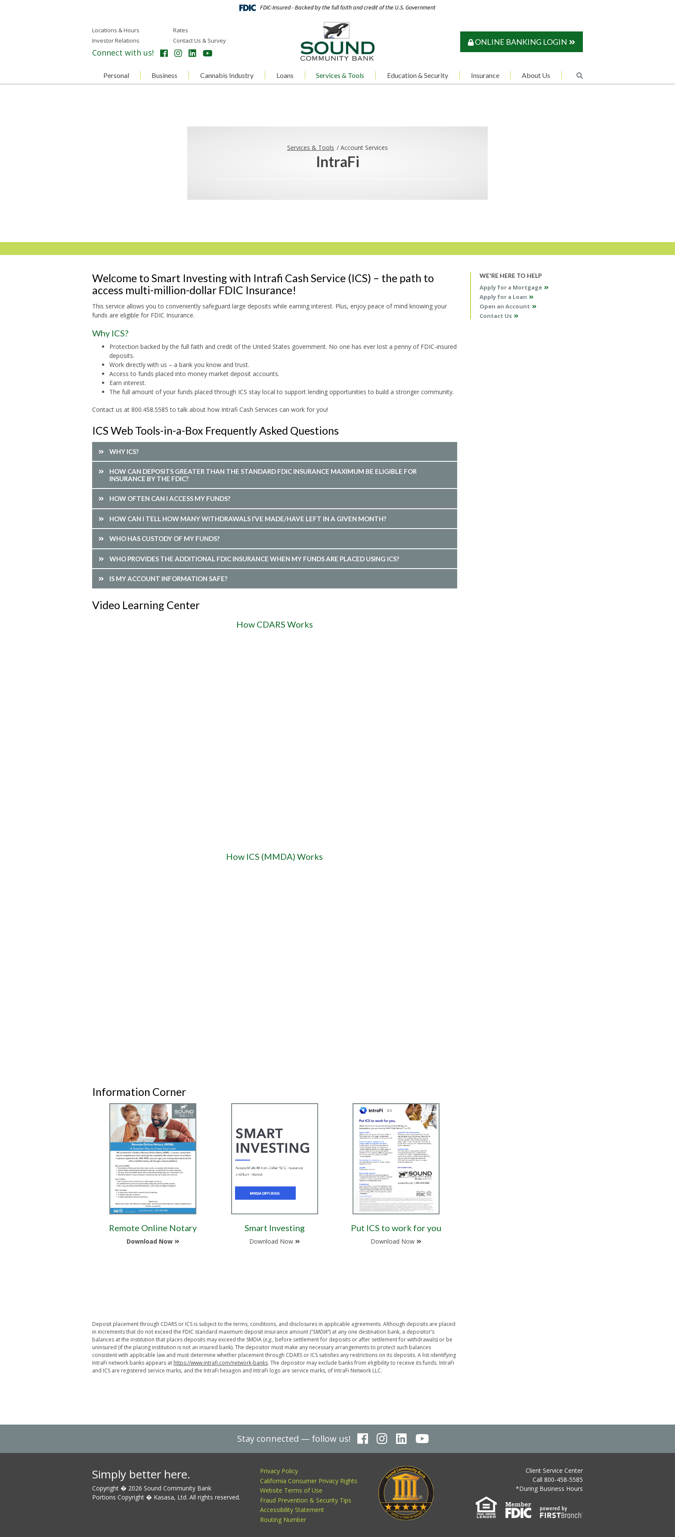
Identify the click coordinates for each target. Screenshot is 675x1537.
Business (164, 75)
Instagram (178, 53)
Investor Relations (115, 40)
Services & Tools (340, 75)
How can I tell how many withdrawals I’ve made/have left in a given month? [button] (247, 519)
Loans (285, 75)
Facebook (164, 53)
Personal (116, 75)
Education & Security (417, 75)
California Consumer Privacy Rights (308, 1481)
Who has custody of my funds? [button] (164, 538)
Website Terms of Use (291, 1490)
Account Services (364, 147)
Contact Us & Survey (199, 40)
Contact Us (496, 316)
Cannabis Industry (227, 75)
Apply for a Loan (503, 297)
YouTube (208, 53)
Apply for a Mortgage (511, 287)
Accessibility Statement (292, 1510)
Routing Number (283, 1519)
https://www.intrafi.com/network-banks (220, 1362)
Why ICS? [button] (124, 451)
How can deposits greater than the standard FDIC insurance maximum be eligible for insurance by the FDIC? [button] (263, 474)
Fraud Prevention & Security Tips (305, 1500)
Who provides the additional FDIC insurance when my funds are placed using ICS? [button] (254, 559)
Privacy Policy (279, 1471)
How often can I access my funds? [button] (169, 498)
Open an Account (505, 306)
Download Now (150, 1241)
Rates (180, 30)
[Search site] (579, 76)
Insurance (485, 75)
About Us (536, 75)
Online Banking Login (517, 42)
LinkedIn (192, 53)
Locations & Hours (115, 30)
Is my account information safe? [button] (168, 578)
